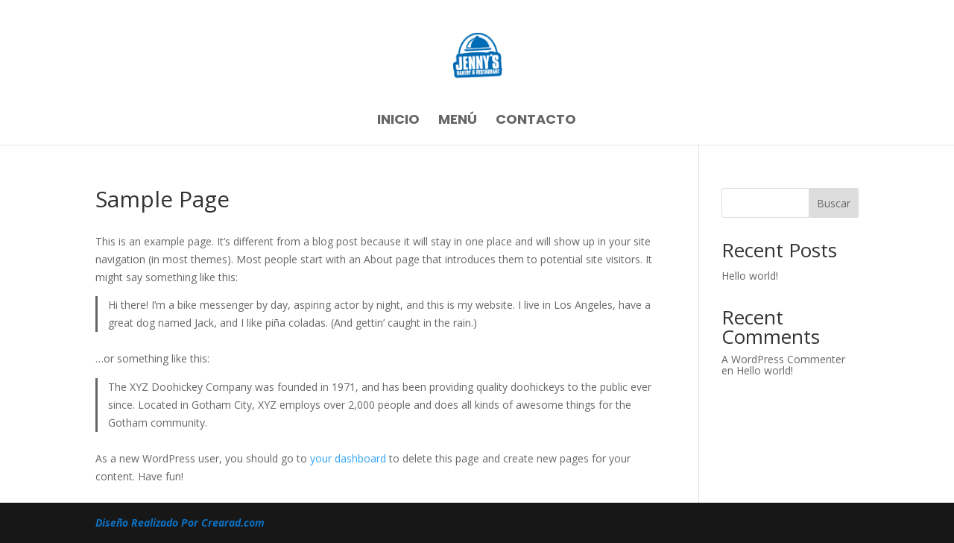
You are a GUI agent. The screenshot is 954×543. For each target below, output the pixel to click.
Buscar (833, 203)
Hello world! (749, 276)
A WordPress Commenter (783, 359)
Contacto (536, 121)
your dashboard (348, 458)
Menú (457, 121)
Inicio (398, 121)
